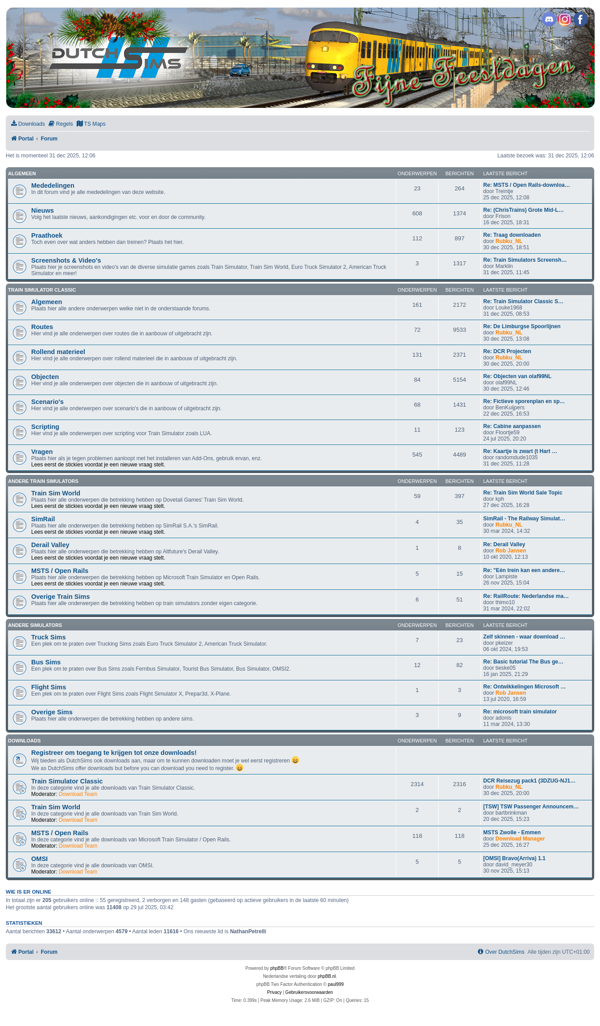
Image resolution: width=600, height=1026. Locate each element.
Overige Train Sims (60, 596)
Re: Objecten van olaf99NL (517, 376)
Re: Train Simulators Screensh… (525, 260)
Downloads (24, 740)
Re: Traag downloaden (512, 235)
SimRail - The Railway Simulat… (524, 518)
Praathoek (46, 235)
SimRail (43, 519)
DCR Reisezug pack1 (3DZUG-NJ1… (529, 781)
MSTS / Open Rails (59, 570)
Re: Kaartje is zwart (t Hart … (520, 451)
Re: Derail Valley (504, 544)
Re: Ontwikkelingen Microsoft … (524, 687)
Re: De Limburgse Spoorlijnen (521, 326)
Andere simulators (35, 625)
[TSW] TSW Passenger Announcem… (531, 806)
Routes (42, 326)
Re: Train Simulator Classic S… (523, 301)
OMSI (39, 858)
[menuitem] (27, 124)
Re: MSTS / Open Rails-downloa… (526, 185)
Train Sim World (55, 493)
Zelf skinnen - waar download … (524, 637)
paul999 (336, 984)
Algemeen (22, 173)
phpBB (277, 968)
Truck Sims (48, 637)
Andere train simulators (43, 481)
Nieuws (42, 210)
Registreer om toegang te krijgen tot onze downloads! (114, 752)
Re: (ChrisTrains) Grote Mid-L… (523, 210)
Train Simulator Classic (42, 290)
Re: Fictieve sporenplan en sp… (524, 401)
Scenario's (47, 401)
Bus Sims (46, 662)
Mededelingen (52, 185)
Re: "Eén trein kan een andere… (524, 570)
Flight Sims (48, 687)
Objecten (45, 376)
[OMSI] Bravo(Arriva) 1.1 (514, 858)
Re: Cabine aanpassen (512, 426)
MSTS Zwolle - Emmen (512, 832)
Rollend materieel (58, 351)
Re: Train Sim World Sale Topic (523, 493)
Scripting (45, 426)
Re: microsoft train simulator (520, 712)
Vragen (42, 451)
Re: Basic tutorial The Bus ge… (523, 662)
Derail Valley (50, 544)
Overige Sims (52, 712)
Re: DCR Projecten (507, 351)
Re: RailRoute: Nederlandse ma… (526, 596)
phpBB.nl (327, 976)
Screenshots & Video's (66, 260)
